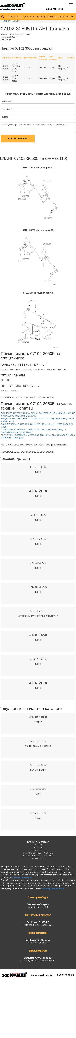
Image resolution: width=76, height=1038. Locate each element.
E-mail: (5, 117)
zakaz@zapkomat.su (10, 9)
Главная (6, 21)
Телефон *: (7, 109)
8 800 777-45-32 (54, 9)
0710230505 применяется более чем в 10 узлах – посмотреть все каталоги (34, 445)
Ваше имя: (7, 101)
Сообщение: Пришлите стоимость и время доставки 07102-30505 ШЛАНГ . (38, 127)
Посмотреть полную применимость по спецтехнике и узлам (27, 397)
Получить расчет (17, 138)
